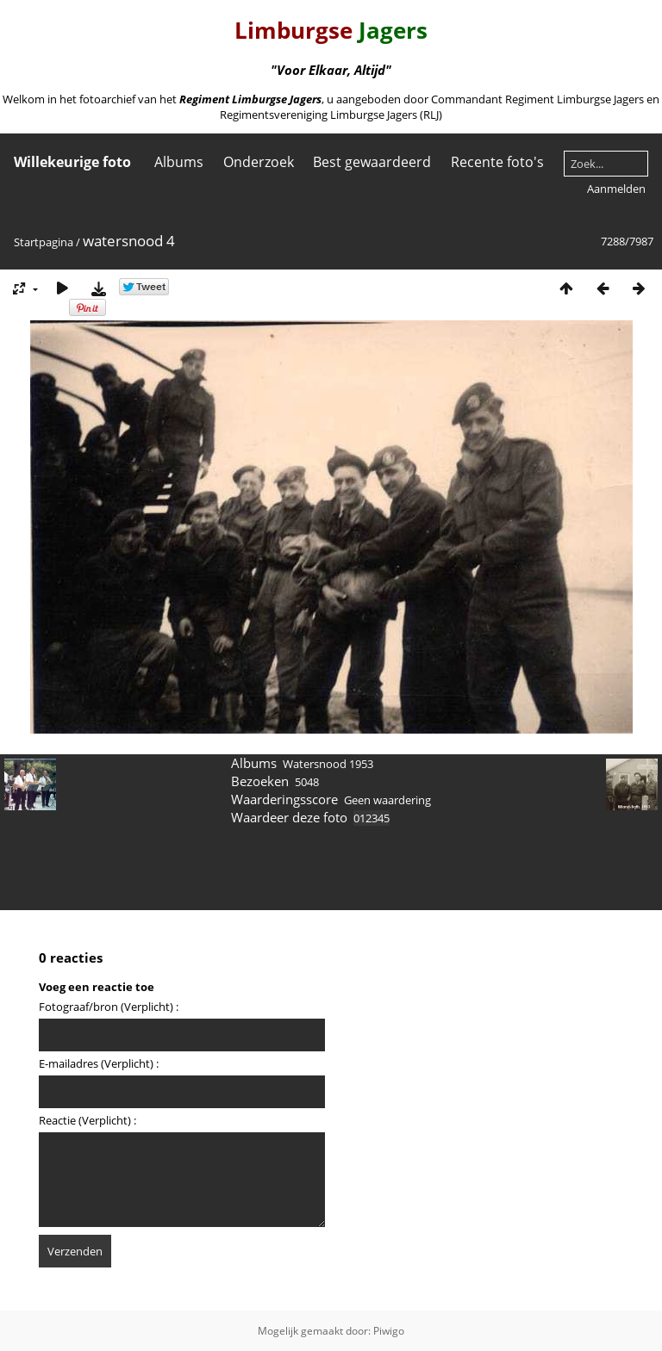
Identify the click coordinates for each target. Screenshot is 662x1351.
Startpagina (43, 242)
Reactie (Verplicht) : (87, 1120)
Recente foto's (497, 161)
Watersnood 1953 (328, 764)
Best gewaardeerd (372, 161)
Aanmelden (616, 188)
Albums (178, 161)
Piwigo (388, 1330)
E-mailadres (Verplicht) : (99, 1063)
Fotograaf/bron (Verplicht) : (108, 1006)
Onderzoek (258, 161)
